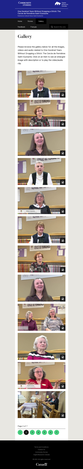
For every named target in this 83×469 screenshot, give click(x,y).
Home (20, 21)
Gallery (41, 21)
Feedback (21, 27)
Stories (30, 21)
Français (34, 27)
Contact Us (41, 449)
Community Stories (41, 452)
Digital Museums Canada (41, 454)
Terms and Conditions (41, 447)
